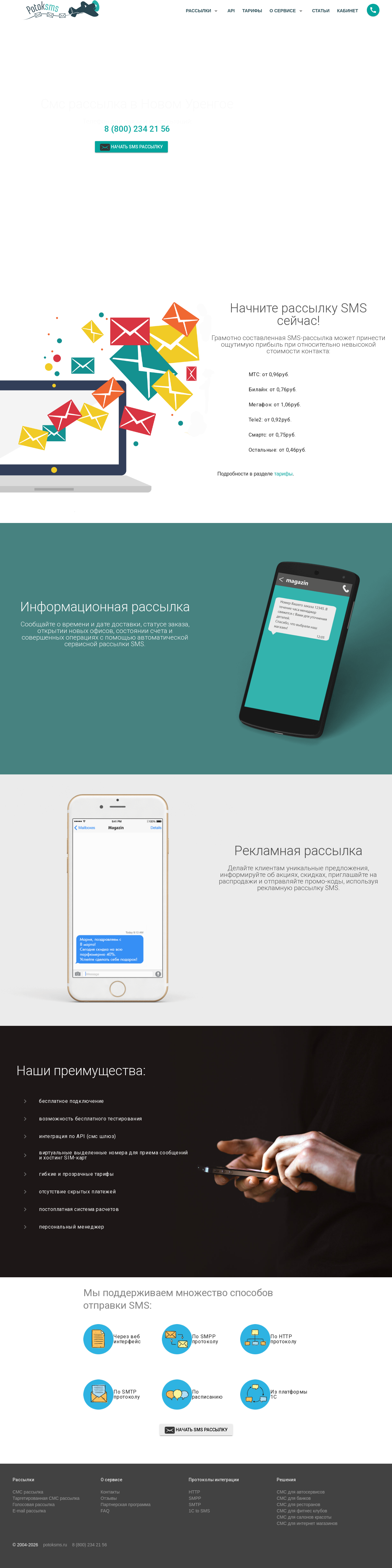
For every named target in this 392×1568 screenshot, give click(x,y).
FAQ (105, 1510)
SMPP (195, 1498)
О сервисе (287, 11)
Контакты (110, 1491)
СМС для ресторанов (298, 1504)
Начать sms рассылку (131, 147)
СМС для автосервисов (301, 1491)
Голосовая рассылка (34, 1504)
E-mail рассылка (29, 1510)
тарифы (283, 473)
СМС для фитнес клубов (302, 1510)
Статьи (321, 10)
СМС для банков (294, 1498)
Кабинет (347, 10)
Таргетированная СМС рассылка (46, 1498)
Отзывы (109, 1498)
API (231, 10)
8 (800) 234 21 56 (137, 129)
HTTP (194, 1491)
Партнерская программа (126, 1504)
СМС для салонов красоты (304, 1517)
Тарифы (252, 10)
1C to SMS (199, 1510)
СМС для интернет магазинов (307, 1523)
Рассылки (203, 11)
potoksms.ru (55, 1544)
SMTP (195, 1504)
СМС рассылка (28, 1491)
